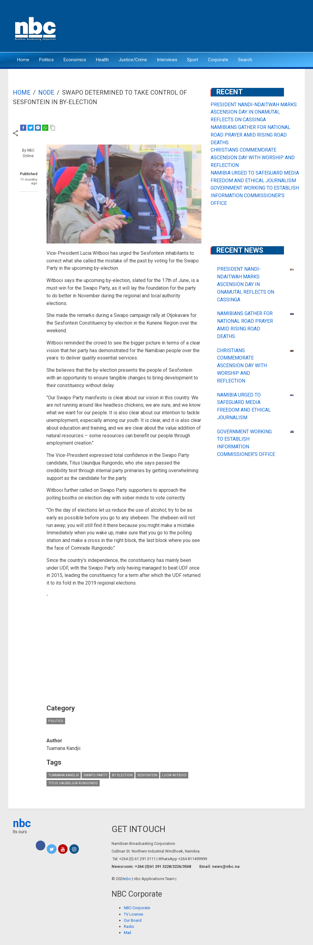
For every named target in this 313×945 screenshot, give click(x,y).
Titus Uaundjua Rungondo (73, 783)
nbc (22, 823)
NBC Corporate (137, 907)
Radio (129, 926)
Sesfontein (147, 775)
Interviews (167, 59)
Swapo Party (95, 775)
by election (122, 775)
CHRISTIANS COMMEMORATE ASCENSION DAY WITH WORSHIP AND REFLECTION (253, 157)
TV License (133, 914)
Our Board (133, 920)
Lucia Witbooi (174, 775)
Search (245, 59)
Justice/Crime (133, 59)
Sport (192, 59)
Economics (75, 59)
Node (46, 92)
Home (23, 59)
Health (102, 59)
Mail (127, 932)
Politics (46, 59)
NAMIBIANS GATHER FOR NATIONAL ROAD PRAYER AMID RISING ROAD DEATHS (250, 134)
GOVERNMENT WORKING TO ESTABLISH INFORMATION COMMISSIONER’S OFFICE (255, 195)
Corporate (218, 59)
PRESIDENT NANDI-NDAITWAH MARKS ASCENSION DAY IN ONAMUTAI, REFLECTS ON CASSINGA (254, 112)
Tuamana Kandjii (63, 775)
